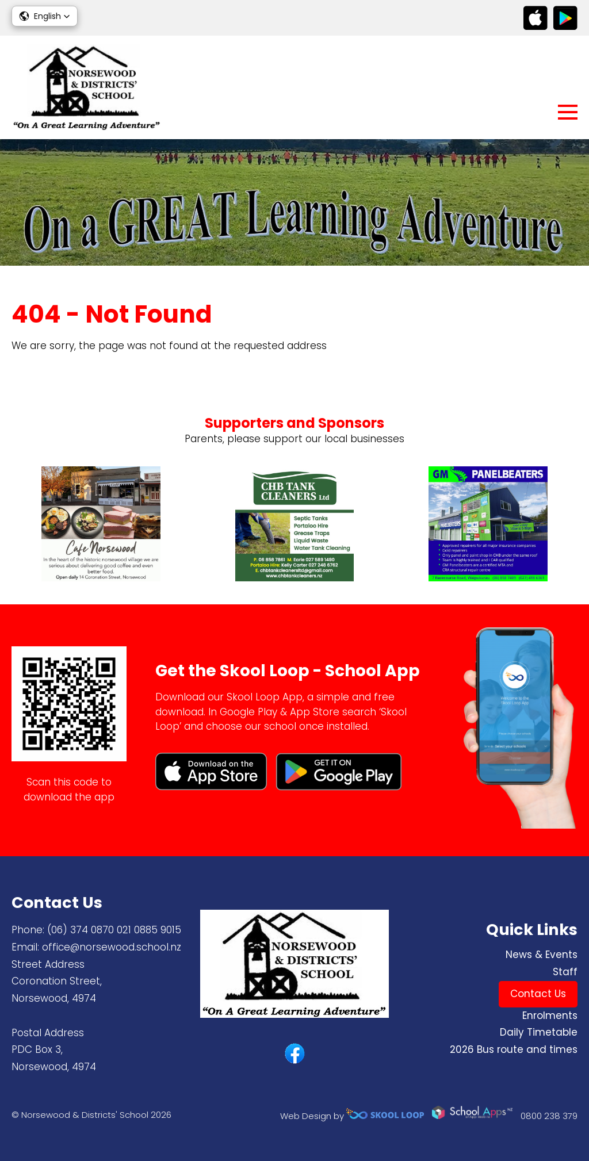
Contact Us (538, 994)
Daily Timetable (538, 1032)
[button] (44, 16)
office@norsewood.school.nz (111, 947)
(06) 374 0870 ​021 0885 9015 (114, 930)
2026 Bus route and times (513, 1049)
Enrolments (549, 1015)
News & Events (541, 954)
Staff (565, 972)
